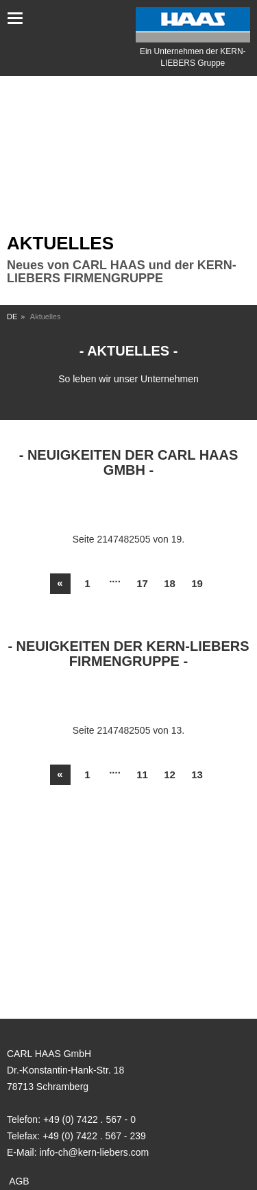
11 (142, 774)
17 (142, 583)
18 (169, 583)
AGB (19, 1181)
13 (197, 774)
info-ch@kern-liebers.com (94, 1152)
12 (169, 774)
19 (197, 583)
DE (12, 316)
